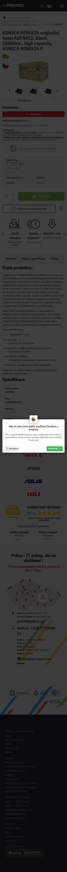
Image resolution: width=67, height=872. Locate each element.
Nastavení (12, 448)
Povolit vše (54, 448)
